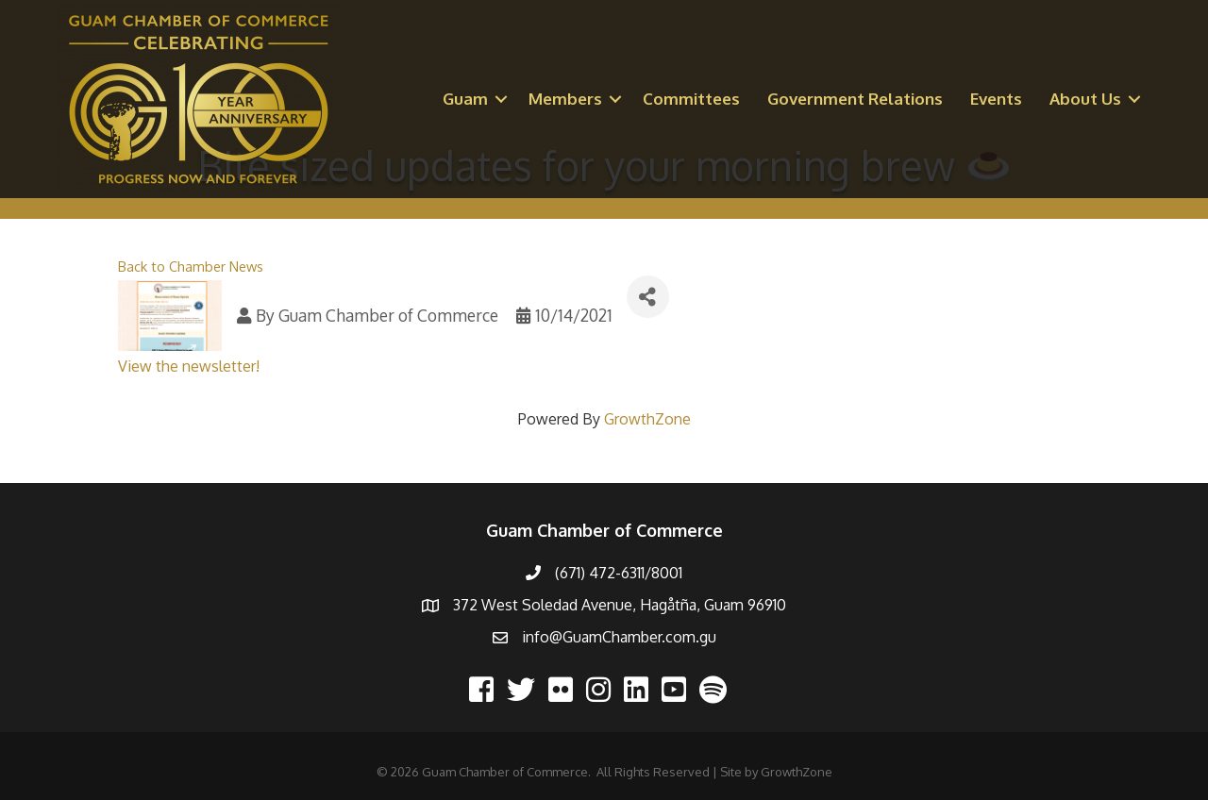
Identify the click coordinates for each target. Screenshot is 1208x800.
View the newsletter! (189, 366)
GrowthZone (647, 418)
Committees (691, 98)
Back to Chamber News (190, 266)
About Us (1085, 98)
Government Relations (855, 98)
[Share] (648, 296)
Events (996, 98)
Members (565, 98)
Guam (465, 98)
